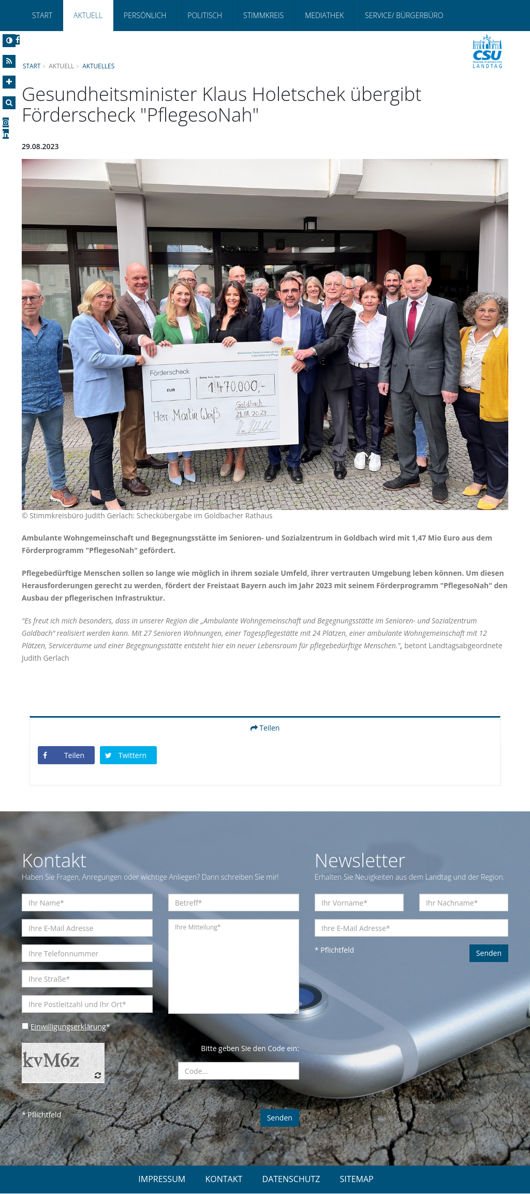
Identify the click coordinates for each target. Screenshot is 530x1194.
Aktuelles (99, 66)
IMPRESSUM (161, 1179)
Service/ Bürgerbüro (404, 15)
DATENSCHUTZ (291, 1179)
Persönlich (145, 15)
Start (42, 15)
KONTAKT (223, 1179)
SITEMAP (357, 1179)
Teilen (265, 728)
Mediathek (324, 15)
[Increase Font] (9, 82)
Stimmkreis (263, 15)
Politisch (204, 15)
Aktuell (87, 15)
